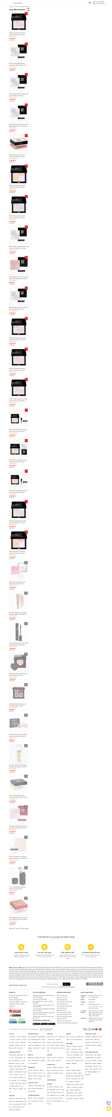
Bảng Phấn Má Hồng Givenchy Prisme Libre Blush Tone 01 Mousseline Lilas (17, 583)
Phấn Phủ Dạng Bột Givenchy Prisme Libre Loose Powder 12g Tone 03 (19, 796)
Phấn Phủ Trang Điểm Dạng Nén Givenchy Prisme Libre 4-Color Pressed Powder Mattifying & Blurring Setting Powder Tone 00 (18, 339)
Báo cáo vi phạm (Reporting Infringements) (67, 1023)
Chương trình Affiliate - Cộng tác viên (18, 1001)
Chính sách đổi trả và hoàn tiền (64, 1001)
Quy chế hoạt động (13, 997)
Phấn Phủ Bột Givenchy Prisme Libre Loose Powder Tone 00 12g (19, 94)
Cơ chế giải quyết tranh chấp (64, 1012)
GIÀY (67, 1067)
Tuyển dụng (12, 1006)
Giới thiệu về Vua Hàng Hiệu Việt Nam (18, 995)
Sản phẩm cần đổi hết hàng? (40, 999)
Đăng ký (66, 984)
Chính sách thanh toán (62, 1004)
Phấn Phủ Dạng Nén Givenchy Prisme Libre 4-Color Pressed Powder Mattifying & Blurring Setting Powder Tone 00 (18, 34)
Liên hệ (11, 1008)
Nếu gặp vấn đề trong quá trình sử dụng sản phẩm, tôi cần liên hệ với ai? (44, 1013)
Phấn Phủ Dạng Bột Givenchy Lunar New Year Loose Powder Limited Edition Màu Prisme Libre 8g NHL (18, 827)
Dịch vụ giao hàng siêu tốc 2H (64, 1014)
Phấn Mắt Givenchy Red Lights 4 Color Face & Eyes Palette (17, 704)
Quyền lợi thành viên (62, 1018)
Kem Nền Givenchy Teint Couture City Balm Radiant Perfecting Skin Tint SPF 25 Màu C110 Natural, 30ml (18, 613)
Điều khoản (24, 1029)
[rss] (101, 984)
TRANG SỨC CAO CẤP (90, 1034)
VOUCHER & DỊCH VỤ (33, 1034)
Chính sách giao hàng (62, 999)
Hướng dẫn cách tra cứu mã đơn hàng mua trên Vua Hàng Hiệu (43, 996)
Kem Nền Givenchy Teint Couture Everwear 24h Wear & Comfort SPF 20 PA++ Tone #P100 (18, 766)
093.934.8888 (100, 1)
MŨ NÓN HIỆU (31, 1067)
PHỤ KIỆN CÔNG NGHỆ (33, 1095)
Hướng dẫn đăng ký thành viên (64, 1016)
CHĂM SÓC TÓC (51, 1064)
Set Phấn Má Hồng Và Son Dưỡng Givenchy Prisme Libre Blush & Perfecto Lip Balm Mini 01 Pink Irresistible (18, 735)
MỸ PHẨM (49, 1084)
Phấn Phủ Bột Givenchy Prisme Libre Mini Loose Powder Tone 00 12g (19, 247)
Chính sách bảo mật (62, 1008)
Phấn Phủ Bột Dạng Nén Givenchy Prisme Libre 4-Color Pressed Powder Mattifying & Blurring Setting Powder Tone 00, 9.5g (18, 400)
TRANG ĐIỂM (69, 1043)
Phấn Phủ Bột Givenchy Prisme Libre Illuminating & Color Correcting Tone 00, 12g (19, 125)
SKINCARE (11, 1095)
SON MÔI (68, 1034)
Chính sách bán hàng (62, 995)
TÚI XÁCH (11, 1034)
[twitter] (98, 984)
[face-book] (87, 984)
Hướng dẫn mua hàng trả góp (64, 1020)
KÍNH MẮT (49, 1055)
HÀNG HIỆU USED (51, 1080)
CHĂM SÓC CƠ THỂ (33, 1082)
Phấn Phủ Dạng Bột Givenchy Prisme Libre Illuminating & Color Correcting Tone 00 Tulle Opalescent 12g (18, 64)
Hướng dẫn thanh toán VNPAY (16, 1004)
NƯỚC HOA (50, 1034)
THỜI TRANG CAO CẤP (14, 1052)
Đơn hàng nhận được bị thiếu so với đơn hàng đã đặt (43, 1002)
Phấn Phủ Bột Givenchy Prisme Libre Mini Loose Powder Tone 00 (19, 308)
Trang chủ (11, 6)
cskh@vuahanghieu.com (95, 1004)
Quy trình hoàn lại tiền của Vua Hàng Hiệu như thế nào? (43, 1017)
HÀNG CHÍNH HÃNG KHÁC (91, 1052)
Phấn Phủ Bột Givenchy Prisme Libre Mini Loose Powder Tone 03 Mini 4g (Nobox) (19, 278)
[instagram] (91, 984)
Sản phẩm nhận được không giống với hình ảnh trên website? (43, 1005)
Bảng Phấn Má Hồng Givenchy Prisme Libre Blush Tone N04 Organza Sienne (17, 156)
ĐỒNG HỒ (30, 1055)
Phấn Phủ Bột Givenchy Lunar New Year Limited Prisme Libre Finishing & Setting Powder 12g (19, 918)
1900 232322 (101, 3)
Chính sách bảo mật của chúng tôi (66, 987)
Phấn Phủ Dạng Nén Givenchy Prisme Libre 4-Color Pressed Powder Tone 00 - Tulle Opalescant (18, 217)
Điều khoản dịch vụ (61, 1010)
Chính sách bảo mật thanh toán (64, 1006)
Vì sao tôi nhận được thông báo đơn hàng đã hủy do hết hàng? (44, 1009)
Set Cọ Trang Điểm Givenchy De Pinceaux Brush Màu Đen (17, 887)
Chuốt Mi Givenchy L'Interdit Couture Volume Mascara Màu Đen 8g (18, 643)
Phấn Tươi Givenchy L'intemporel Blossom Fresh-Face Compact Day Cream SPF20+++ (18, 857)
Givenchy (17, 6)
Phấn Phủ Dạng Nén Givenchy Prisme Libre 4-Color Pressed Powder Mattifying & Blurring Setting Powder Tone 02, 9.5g (18, 552)
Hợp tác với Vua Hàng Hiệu (15, 999)
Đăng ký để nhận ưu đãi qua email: (18, 985)
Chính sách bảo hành (62, 997)
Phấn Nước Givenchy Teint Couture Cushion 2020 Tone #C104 (18, 674)
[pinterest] (94, 984)
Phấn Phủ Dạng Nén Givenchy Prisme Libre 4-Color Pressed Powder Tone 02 (17, 186)
